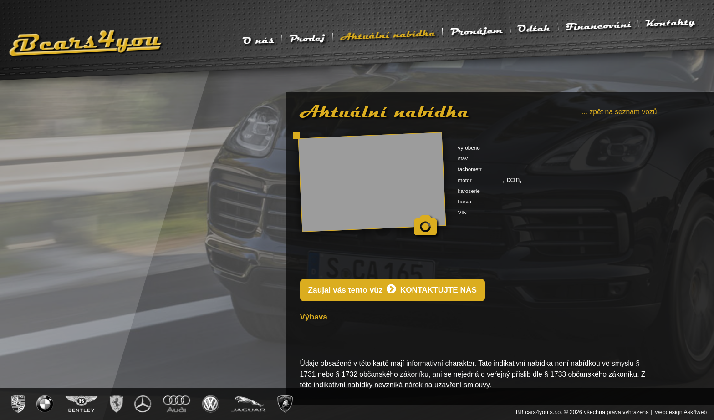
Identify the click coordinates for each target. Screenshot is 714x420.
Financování (598, 25)
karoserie (469, 191)
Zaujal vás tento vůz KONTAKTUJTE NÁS (392, 288)
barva (464, 201)
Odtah (534, 28)
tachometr (470, 169)
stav (463, 158)
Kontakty (670, 22)
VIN (462, 212)
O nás (258, 40)
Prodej (307, 38)
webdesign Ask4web (681, 412)
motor (465, 180)
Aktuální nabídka (388, 34)
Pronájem (476, 31)
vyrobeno (469, 148)
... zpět (619, 112)
